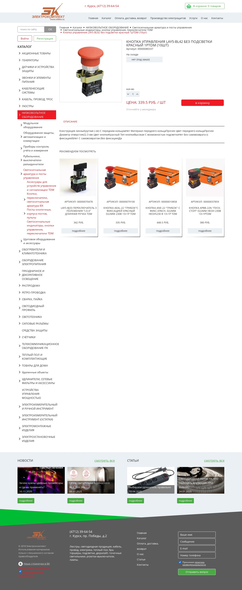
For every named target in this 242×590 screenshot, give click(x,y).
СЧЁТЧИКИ (28, 337)
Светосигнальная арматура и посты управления (34, 173)
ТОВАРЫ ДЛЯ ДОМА (35, 365)
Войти (25, 38)
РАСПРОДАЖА (31, 285)
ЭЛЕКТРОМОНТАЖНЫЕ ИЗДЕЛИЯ (36, 428)
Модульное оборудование (32, 125)
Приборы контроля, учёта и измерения (36, 148)
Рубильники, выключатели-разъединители (33, 160)
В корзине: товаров (207, 6)
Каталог (106, 18)
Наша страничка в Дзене (33, 568)
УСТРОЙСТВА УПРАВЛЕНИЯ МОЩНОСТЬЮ (31, 394)
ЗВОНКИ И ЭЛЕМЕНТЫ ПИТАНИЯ (36, 79)
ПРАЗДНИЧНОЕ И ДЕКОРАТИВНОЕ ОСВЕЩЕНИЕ (33, 275)
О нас (204, 18)
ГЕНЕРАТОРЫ (30, 60)
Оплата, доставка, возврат (131, 18)
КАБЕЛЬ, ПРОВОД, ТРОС (37, 99)
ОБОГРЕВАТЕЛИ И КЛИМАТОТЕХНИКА (34, 251)
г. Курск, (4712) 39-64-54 (102, 6)
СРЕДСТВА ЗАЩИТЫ (34, 330)
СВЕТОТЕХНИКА (32, 317)
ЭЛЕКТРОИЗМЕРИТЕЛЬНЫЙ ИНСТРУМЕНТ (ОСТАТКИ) (39, 417)
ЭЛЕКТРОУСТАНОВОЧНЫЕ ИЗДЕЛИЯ (38, 439)
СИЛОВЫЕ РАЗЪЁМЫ (35, 323)
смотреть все (104, 460)
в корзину (202, 103)
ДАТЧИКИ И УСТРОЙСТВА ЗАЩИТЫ (38, 69)
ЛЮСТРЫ (28, 106)
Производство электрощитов (168, 18)
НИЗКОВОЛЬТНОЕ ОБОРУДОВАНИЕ (33, 115)
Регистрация (45, 38)
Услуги (193, 18)
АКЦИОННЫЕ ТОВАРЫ (36, 53)
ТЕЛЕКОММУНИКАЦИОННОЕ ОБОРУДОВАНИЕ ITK (39, 346)
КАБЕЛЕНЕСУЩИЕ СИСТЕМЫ (33, 90)
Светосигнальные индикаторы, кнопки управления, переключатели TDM (40, 227)
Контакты (217, 18)
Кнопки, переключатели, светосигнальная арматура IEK (38, 199)
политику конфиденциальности (194, 563)
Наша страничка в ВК (37, 563)
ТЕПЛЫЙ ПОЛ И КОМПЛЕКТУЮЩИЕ (34, 357)
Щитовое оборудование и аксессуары (39, 241)
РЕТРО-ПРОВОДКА (34, 292)
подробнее (78, 230)
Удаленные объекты (35, 372)
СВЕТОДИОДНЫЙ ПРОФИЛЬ (33, 308)
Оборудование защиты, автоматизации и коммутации (38, 136)
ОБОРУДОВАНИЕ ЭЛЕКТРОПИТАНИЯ (34, 262)
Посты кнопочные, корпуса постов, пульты (39, 213)
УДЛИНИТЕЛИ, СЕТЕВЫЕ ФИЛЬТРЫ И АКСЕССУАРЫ (38, 381)
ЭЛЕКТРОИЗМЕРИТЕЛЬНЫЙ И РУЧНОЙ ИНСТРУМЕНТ (39, 406)
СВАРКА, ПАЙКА (32, 299)
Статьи (141, 559)
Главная (93, 18)
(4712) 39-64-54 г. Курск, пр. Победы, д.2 (88, 533)
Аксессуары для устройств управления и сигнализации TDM (41, 185)
